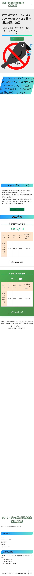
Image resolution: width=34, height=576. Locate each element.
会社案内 (3, 544)
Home (2, 537)
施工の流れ (4, 542)
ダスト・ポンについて (6, 539)
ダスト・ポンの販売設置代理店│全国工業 (21, 573)
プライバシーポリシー (6, 547)
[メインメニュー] (31, 4)
